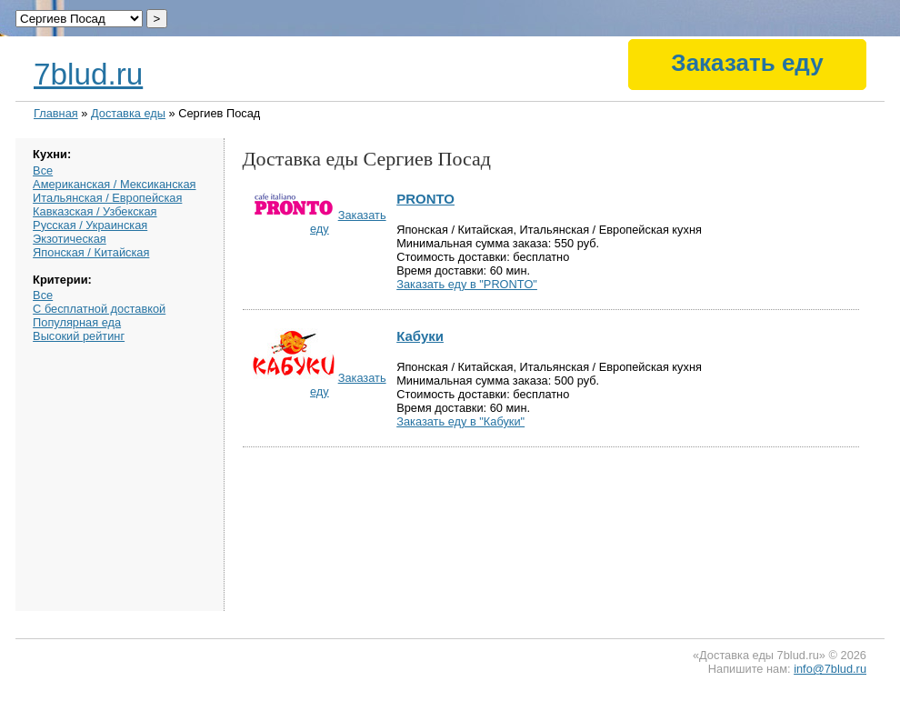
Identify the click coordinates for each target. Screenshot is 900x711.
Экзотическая (69, 238)
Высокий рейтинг (79, 336)
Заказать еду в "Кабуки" (460, 421)
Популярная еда (77, 322)
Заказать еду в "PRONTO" (466, 284)
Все (43, 170)
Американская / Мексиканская (114, 184)
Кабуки (420, 336)
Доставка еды (128, 113)
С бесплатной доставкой (99, 308)
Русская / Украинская (90, 225)
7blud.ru (88, 74)
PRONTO (425, 198)
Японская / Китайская (91, 252)
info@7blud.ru (830, 669)
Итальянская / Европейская (107, 198)
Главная (56, 113)
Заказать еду (747, 62)
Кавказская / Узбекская (94, 211)
